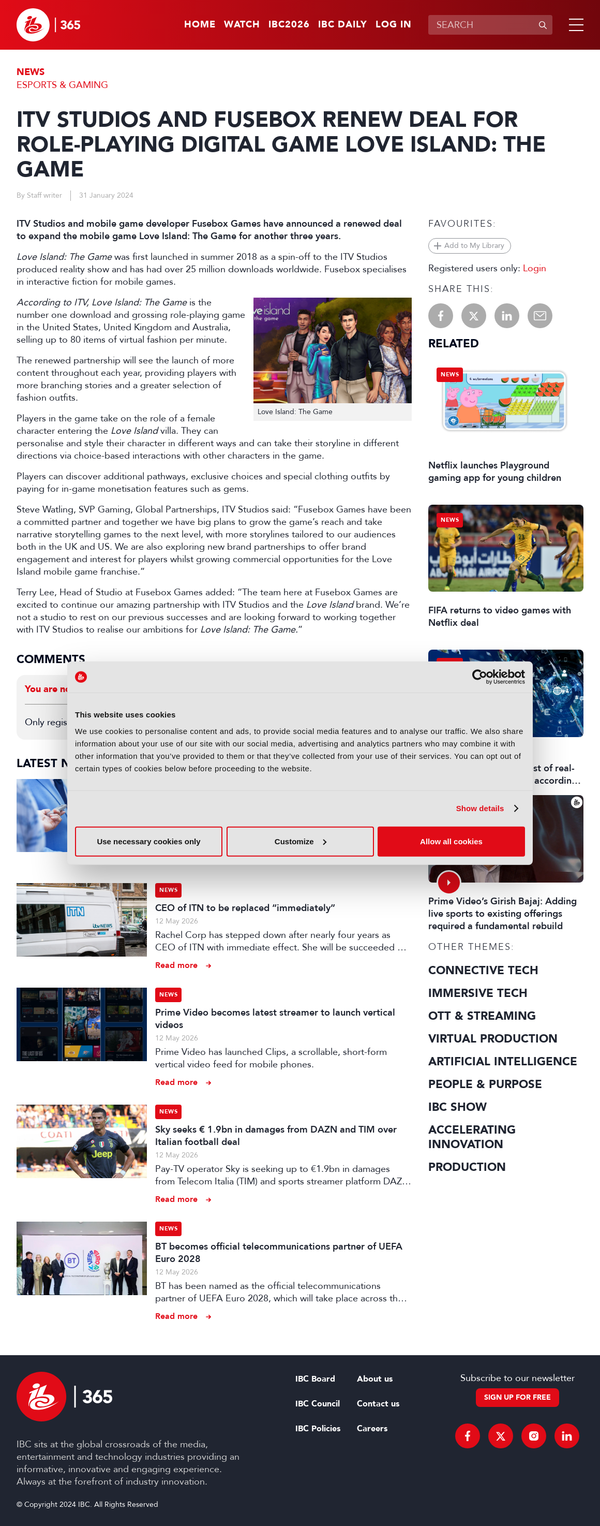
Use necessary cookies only (148, 841)
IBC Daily (342, 25)
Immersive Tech (478, 993)
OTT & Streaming (482, 1016)
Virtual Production (493, 1039)
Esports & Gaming (62, 85)
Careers (372, 1428)
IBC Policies (317, 1428)
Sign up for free (517, 1397)
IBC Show (457, 1107)
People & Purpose (485, 1084)
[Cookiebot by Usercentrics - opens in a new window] (479, 677)
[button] (574, 25)
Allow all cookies (451, 841)
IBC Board (315, 1379)
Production (467, 1167)
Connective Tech (483, 970)
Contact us (378, 1404)
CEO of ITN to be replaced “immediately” (245, 908)
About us (375, 1379)
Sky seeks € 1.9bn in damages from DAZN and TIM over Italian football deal (276, 1135)
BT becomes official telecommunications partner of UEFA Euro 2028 (278, 1252)
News (30, 72)
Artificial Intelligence (502, 1061)
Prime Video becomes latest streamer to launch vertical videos (275, 1018)
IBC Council (317, 1404)
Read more (176, 965)
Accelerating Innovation (472, 1137)
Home (200, 25)
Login (534, 268)
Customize (300, 841)
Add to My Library (474, 246)
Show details (480, 808)
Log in (394, 25)
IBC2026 (289, 25)
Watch (242, 25)
